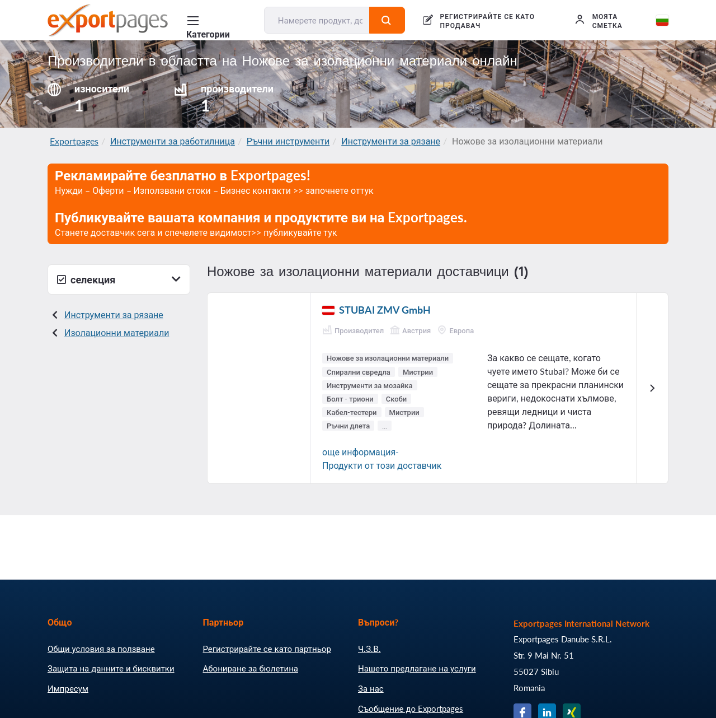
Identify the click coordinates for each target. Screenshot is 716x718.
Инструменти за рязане (390, 141)
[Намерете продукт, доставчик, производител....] (317, 20)
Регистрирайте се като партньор (267, 649)
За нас (371, 688)
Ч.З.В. (369, 649)
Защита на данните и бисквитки (111, 668)
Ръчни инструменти (288, 141)
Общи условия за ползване (101, 649)
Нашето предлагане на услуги (417, 668)
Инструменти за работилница (172, 141)
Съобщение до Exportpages (410, 708)
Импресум (68, 688)
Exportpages (74, 141)
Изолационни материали (116, 332)
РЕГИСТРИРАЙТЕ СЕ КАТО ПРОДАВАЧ (487, 21)
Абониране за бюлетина (250, 668)
